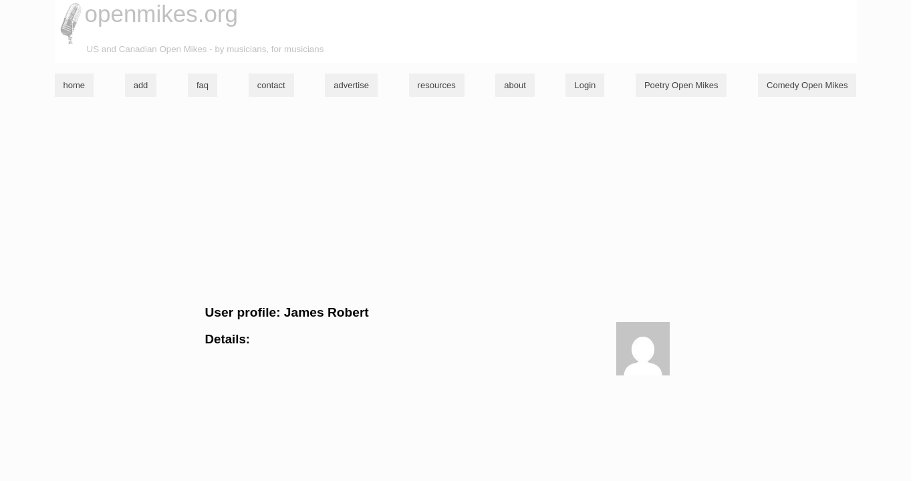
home (74, 85)
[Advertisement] (456, 201)
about (515, 85)
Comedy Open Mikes (807, 85)
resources (437, 85)
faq (203, 85)
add (141, 85)
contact (271, 85)
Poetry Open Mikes (681, 85)
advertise (351, 85)
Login (585, 85)
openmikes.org (162, 14)
